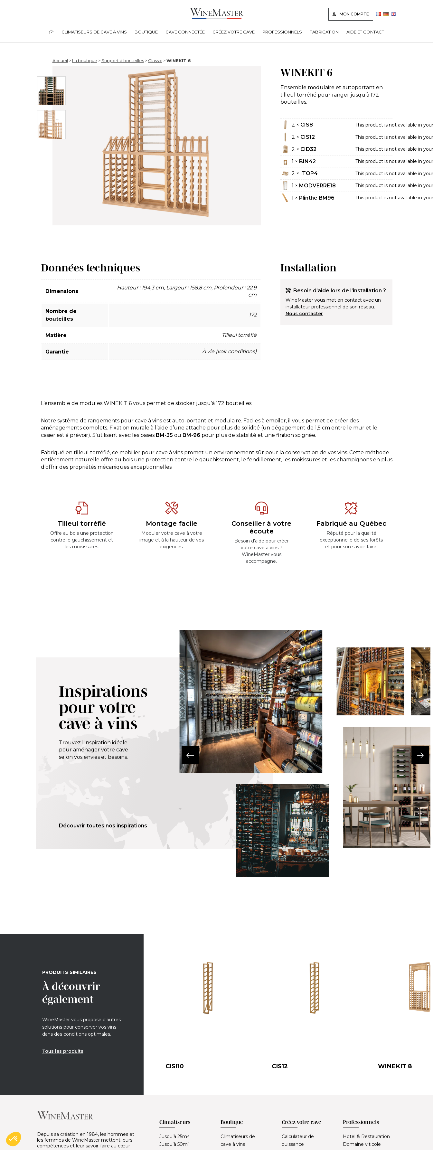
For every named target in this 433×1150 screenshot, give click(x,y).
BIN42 (307, 161)
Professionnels (282, 31)
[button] (179, 755)
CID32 (308, 149)
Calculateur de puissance (298, 1140)
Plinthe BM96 (316, 198)
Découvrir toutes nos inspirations (103, 826)
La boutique (84, 60)
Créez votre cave (233, 31)
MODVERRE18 (317, 186)
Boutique (146, 31)
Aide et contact (365, 31)
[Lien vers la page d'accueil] (216, 17)
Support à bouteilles (122, 60)
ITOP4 (309, 173)
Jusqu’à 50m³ (174, 1144)
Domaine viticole (362, 1144)
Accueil (60, 60)
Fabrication (324, 31)
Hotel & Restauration (366, 1136)
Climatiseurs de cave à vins (94, 31)
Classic (155, 60)
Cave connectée (185, 31)
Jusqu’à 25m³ (174, 1136)
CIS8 (306, 125)
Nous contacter (304, 313)
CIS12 (307, 137)
